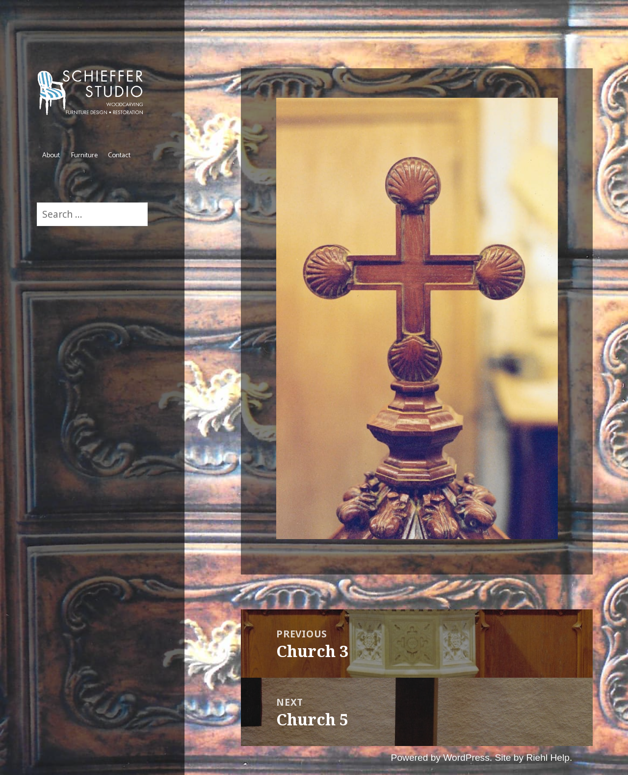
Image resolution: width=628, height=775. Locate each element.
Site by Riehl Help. (533, 757)
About (51, 155)
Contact (119, 155)
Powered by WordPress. (442, 757)
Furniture (84, 155)
